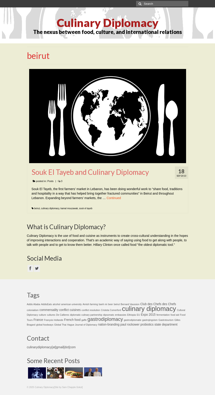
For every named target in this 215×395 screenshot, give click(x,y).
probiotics (147, 324)
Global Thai (60, 324)
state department (166, 324)
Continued (113, 198)
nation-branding (108, 324)
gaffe (84, 320)
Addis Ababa (33, 304)
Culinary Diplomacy (108, 22)
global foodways (44, 324)
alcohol (56, 304)
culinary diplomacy (50, 208)
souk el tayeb (85, 208)
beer (110, 304)
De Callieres (62, 314)
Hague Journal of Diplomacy (82, 324)
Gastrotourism (166, 320)
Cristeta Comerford (111, 310)
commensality (48, 310)
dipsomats (108, 314)
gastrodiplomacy (105, 319)
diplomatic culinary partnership (86, 314)
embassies (120, 314)
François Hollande (53, 320)
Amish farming (90, 304)
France (38, 320)
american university (71, 304)
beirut (37, 208)
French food (72, 320)
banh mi (103, 304)
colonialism (33, 310)
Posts (50, 181)
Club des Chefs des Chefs (158, 304)
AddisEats (46, 304)
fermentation (163, 314)
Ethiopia (131, 314)
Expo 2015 (148, 314)
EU (138, 314)
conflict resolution (91, 310)
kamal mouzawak (69, 208)
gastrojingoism (150, 320)
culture (42, 314)
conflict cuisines (70, 310)
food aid (175, 314)
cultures (51, 314)
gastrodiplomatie (132, 320)
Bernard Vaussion (130, 304)
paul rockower (129, 324)
